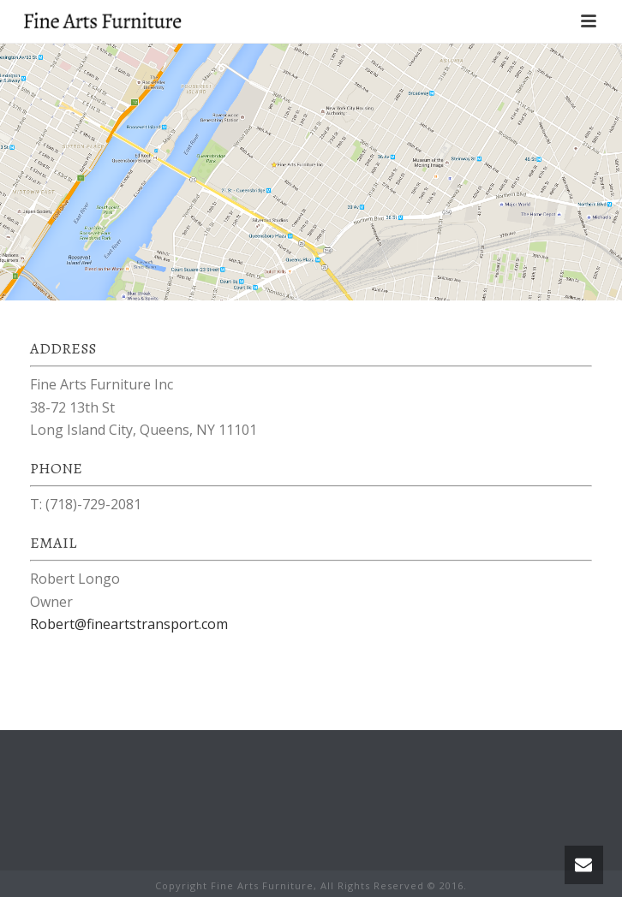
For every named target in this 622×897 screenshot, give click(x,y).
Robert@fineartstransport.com (129, 624)
